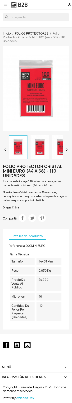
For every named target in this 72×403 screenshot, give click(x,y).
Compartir (22, 218)
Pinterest (42, 218)
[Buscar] (36, 17)
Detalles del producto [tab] (27, 236)
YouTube (17, 345)
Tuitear (32, 218)
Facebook (6, 345)
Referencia (17, 246)
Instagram (27, 345)
